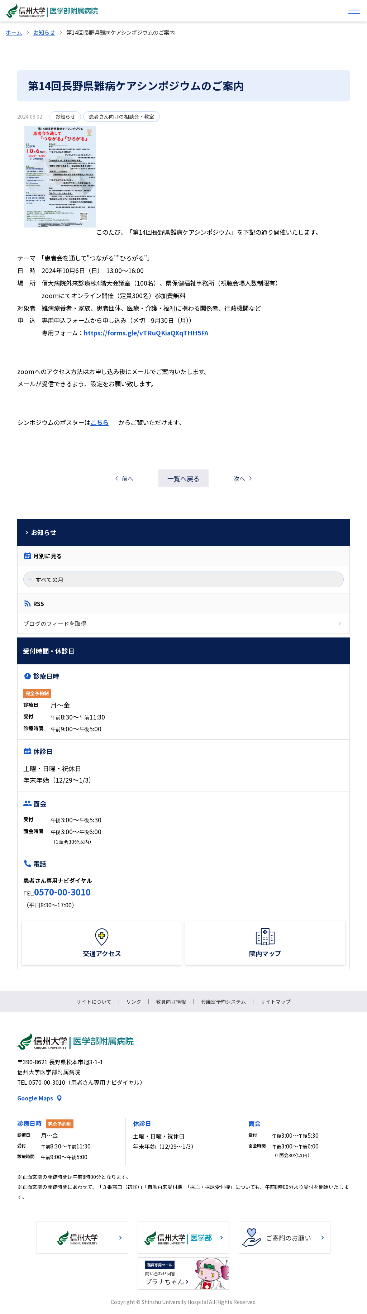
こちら (99, 422)
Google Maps (35, 1098)
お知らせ (44, 32)
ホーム (14, 32)
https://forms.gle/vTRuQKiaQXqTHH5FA (146, 332)
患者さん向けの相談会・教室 (121, 116)
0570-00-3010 (62, 891)
